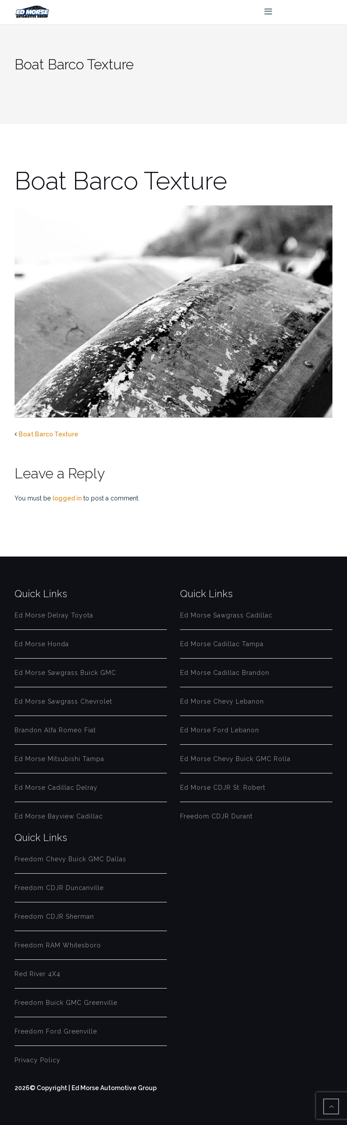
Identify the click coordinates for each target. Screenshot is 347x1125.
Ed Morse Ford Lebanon (219, 730)
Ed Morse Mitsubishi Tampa (59, 758)
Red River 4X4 (37, 973)
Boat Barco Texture (48, 434)
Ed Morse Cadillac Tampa (222, 644)
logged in (67, 498)
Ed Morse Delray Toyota (54, 615)
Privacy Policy (37, 1060)
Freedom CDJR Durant (216, 816)
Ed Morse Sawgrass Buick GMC (65, 672)
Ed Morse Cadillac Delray (56, 787)
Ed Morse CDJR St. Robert (222, 787)
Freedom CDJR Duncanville (59, 887)
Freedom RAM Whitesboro (58, 945)
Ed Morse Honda (42, 644)
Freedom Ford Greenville (56, 1031)
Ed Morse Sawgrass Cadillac (226, 615)
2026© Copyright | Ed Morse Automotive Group (86, 1087)
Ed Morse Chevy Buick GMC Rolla (235, 758)
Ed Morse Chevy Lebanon (222, 701)
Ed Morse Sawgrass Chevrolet (63, 701)
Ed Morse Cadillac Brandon (224, 672)
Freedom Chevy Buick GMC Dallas (70, 859)
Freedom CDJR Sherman (54, 916)
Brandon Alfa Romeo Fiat (55, 730)
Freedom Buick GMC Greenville (66, 1002)
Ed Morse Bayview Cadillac (59, 816)
